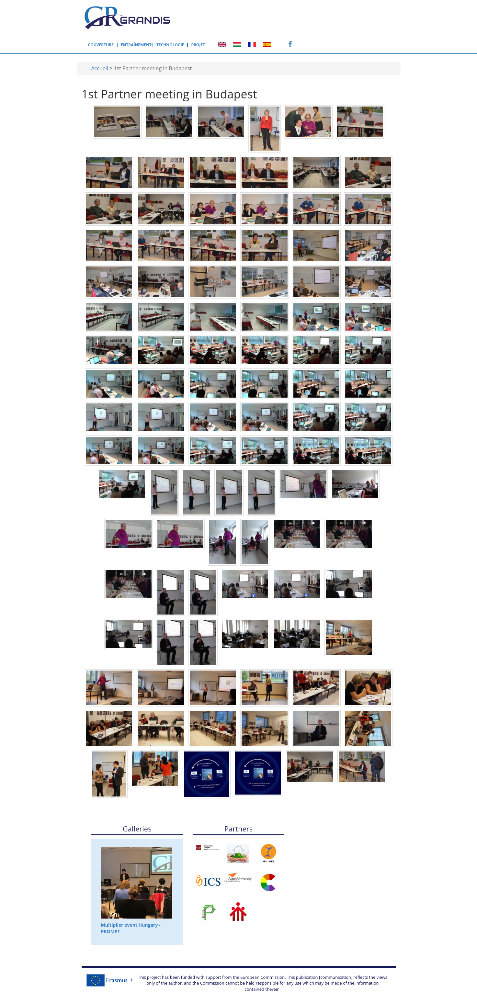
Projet (303, 17)
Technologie (275, 17)
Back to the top (238, 986)
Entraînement (240, 17)
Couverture (205, 17)
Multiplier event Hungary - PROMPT (136, 868)
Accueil (99, 46)
